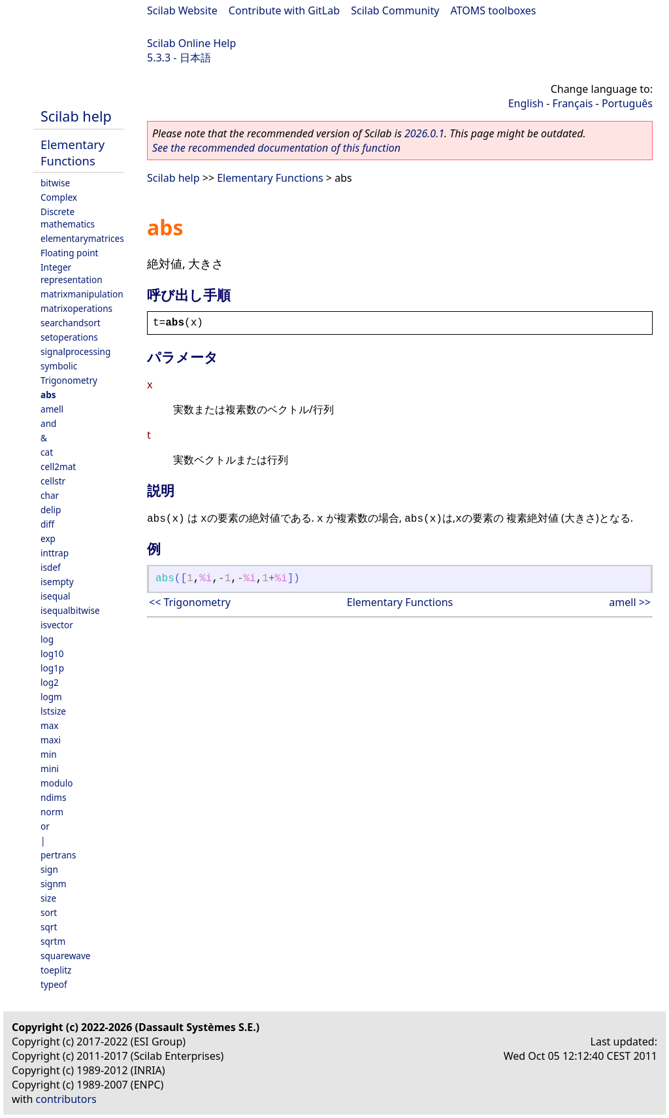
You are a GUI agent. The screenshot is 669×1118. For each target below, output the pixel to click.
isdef (51, 567)
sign (49, 869)
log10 (52, 653)
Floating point (70, 252)
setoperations (69, 337)
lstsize (53, 711)
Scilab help (76, 116)
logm (51, 696)
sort (49, 912)
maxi (51, 740)
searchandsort (71, 322)
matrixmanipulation (82, 294)
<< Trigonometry (190, 602)
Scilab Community (395, 10)
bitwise (55, 183)
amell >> (630, 602)
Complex (59, 197)
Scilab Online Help (191, 43)
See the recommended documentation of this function (276, 148)
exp (48, 538)
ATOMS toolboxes (493, 10)
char (50, 495)
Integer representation (72, 273)
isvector (57, 624)
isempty (57, 581)
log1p (52, 668)
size (48, 898)
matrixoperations (76, 308)
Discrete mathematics (68, 217)
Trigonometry (69, 380)
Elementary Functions (73, 152)
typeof (54, 984)
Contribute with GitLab (284, 10)
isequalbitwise (70, 610)
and (48, 423)
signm (54, 883)
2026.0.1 (424, 133)
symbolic (59, 366)
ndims (54, 797)
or (45, 826)
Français (573, 103)
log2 (50, 682)
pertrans (58, 855)
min (49, 754)
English (526, 103)
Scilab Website (182, 10)
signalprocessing (75, 351)
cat (47, 452)
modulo (57, 783)
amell (52, 409)
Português (627, 103)
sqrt (49, 927)
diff (47, 524)
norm (52, 811)
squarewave (66, 955)
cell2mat (58, 466)
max (50, 725)
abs (48, 394)
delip (51, 509)
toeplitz (56, 970)
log (47, 639)
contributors (66, 1099)
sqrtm (53, 941)
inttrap (55, 553)
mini (50, 768)
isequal (56, 596)
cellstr (53, 481)
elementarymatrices (82, 238)
